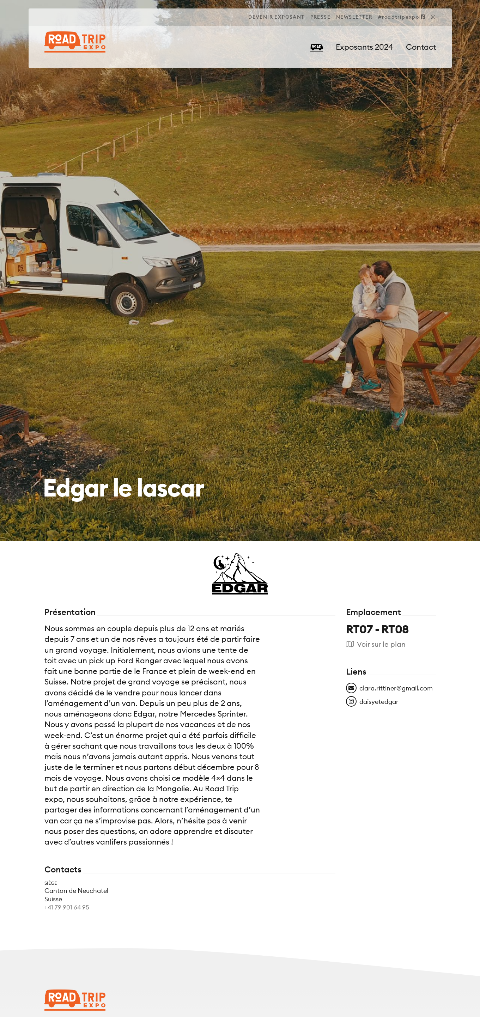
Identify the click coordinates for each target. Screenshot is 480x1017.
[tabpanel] (240, 508)
